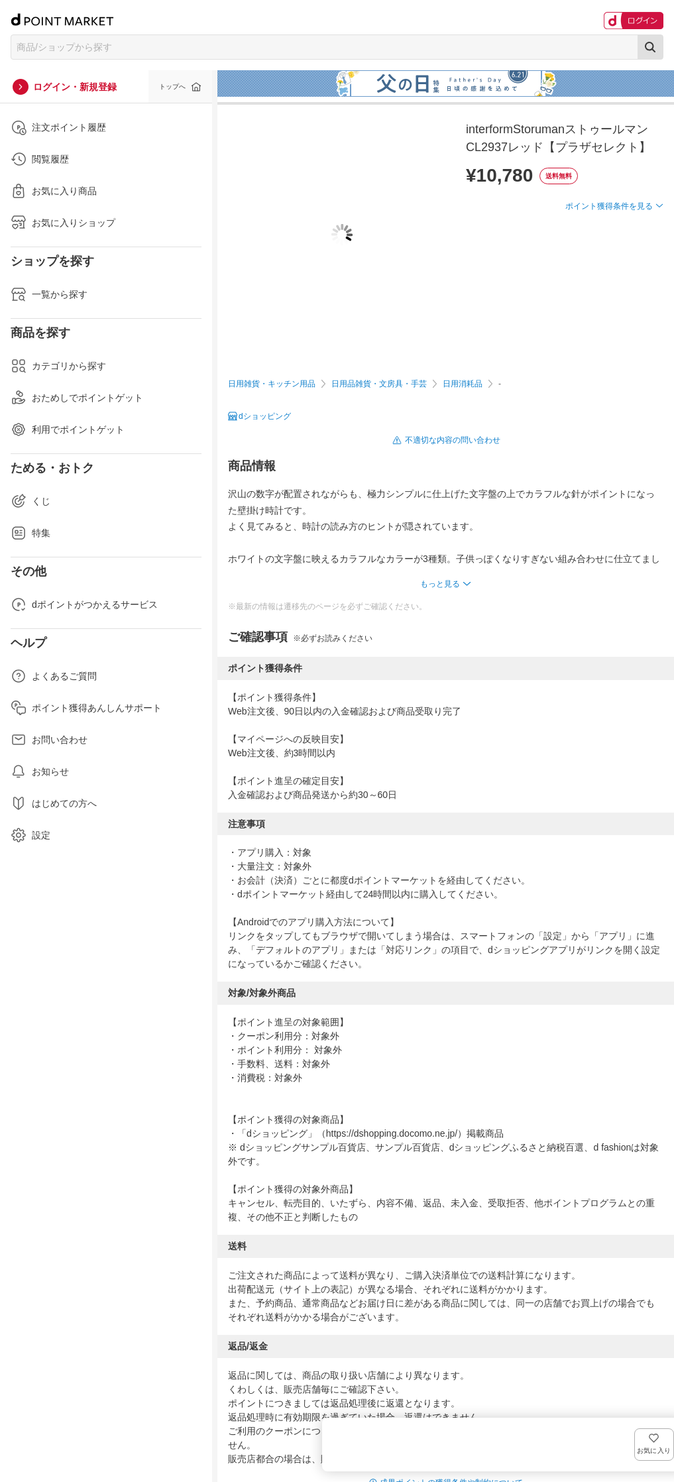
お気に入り (644, 227)
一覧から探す (49, 294)
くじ (30, 501)
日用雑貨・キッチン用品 (271, 383)
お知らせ (40, 771)
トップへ (172, 86)
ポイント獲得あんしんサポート (86, 708)
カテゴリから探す (58, 366)
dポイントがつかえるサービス (84, 604)
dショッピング (265, 416)
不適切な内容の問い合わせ (452, 440)
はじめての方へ (54, 803)
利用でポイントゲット (68, 429)
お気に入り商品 (54, 191)
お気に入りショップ (63, 223)
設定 (30, 835)
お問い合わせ (49, 740)
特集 (30, 533)
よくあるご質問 (54, 676)
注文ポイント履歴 (58, 127)
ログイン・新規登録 (75, 87)
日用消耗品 (462, 383)
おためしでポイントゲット (77, 398)
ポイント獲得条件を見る (609, 254)
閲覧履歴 (40, 159)
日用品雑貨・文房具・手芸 (379, 383)
